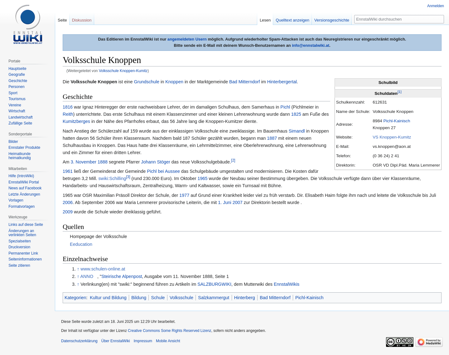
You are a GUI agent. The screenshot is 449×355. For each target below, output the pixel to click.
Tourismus (17, 99)
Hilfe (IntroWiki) (21, 176)
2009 (68, 211)
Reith (68, 114)
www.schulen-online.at (102, 268)
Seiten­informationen (25, 259)
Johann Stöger (155, 161)
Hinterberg (244, 297)
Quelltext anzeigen (292, 20)
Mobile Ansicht (168, 341)
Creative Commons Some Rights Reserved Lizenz (169, 330)
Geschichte (17, 81)
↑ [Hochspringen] (78, 268)
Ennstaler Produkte (24, 147)
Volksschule (181, 297)
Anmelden (435, 6)
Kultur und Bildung (108, 297)
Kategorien (75, 297)
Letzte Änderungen (24, 194)
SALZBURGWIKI (214, 284)
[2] (233, 160)
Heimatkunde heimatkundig (19, 156)
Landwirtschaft (20, 117)
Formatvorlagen (21, 206)
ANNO (87, 276)
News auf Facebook (24, 188)
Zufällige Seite (20, 123)
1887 (272, 138)
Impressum (143, 341)
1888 (103, 161)
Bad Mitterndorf (244, 81)
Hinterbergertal (282, 81)
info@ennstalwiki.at (310, 45)
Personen (16, 87)
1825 (296, 114)
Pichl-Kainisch (396, 121)
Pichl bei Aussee (163, 171)
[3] (128, 177)
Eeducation (81, 244)
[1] (400, 92)
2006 (68, 202)
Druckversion (19, 247)
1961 (68, 171)
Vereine (14, 105)
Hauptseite (17, 68)
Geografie (16, 74)
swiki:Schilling (112, 178)
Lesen (265, 20)
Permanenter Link (23, 253)
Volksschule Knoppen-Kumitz (123, 71)
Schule (158, 297)
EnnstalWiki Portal (23, 182)
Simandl (297, 131)
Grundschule (146, 81)
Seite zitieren (19, 265)
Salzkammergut (213, 297)
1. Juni (224, 202)
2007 (238, 202)
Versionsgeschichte (331, 20)
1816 (68, 107)
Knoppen (174, 81)
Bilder (13, 141)
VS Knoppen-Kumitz (392, 137)
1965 (202, 178)
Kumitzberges (76, 121)
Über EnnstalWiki (115, 341)
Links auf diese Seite (25, 224)
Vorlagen (15, 200)
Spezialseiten (19, 241)
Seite (62, 20)
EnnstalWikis (286, 284)
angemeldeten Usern (187, 39)
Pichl (285, 107)
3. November (83, 161)
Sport (12, 93)
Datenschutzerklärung (79, 341)
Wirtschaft (16, 111)
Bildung (138, 297)
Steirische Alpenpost (121, 276)
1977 (184, 195)
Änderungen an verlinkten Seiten (22, 233)
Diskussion (82, 20)
